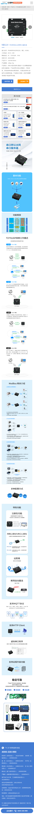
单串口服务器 (5, 9)
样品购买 (23, 81)
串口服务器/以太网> (21, 7)
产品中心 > (13, 7)
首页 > (8, 7)
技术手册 (7, 81)
